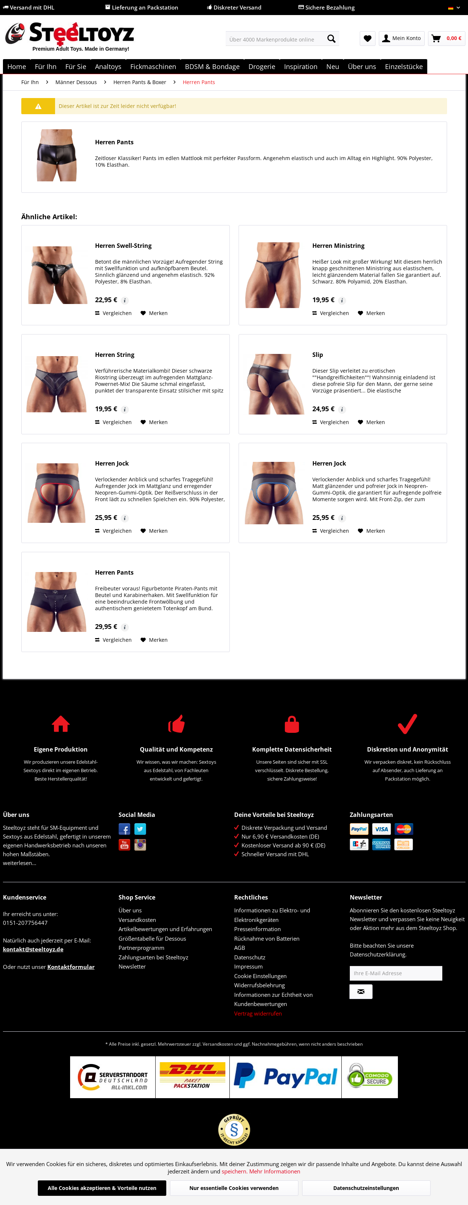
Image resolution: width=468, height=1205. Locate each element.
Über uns (130, 910)
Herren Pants (114, 142)
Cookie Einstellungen (260, 976)
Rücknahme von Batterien (267, 938)
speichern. (235, 1171)
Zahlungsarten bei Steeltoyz (153, 957)
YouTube (125, 845)
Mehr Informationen (274, 1171)
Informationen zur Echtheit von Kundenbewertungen (273, 999)
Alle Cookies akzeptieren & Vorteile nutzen (102, 1187)
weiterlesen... (19, 862)
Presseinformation (257, 929)
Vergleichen (113, 313)
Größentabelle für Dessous (152, 938)
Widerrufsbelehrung (259, 985)
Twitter (140, 829)
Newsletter (132, 966)
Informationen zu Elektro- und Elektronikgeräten (272, 915)
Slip (317, 355)
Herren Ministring (338, 246)
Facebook (125, 829)
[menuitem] (282, 38)
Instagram (140, 845)
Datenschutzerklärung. (378, 954)
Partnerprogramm (141, 947)
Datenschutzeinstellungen (366, 1187)
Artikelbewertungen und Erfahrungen (165, 929)
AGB (239, 947)
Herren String (114, 355)
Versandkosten (137, 919)
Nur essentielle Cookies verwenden (234, 1187)
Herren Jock (112, 463)
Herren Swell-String (123, 246)
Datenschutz (249, 957)
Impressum (248, 966)
